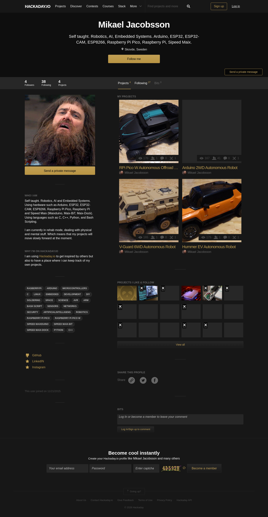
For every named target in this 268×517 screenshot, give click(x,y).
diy (88, 294)
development (72, 294)
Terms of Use (145, 500)
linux (37, 294)
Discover (76, 6)
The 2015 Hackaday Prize (206, 288)
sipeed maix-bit (63, 324)
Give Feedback (125, 500)
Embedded (52, 294)
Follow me (134, 59)
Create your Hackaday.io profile (107, 458)
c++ (70, 330)
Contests (92, 6)
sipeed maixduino (38, 324)
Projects (60, 6)
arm (85, 300)
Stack (122, 6)
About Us (81, 500)
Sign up (219, 6)
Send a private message (243, 71)
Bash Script (34, 306)
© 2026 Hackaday (134, 507)
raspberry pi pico (38, 318)
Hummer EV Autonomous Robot (209, 246)
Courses (108, 6)
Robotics (82, 312)
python (58, 330)
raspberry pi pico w (67, 318)
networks (69, 306)
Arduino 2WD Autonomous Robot (209, 167)
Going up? (133, 492)
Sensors (52, 306)
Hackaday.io (47, 256)
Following (142, 83)
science (63, 300)
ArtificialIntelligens (57, 312)
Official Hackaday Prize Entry (141, 288)
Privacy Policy (164, 500)
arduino (52, 288)
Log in (236, 6)
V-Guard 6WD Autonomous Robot (147, 246)
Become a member (204, 468)
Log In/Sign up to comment (135, 429)
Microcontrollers (75, 288)
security (32, 312)
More (136, 6)
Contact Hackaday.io (102, 500)
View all (180, 344)
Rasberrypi (34, 288)
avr (76, 300)
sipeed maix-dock (38, 330)
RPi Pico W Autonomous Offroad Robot (151, 167)
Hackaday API (184, 500)
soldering (33, 300)
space (49, 300)
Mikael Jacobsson (133, 172)
